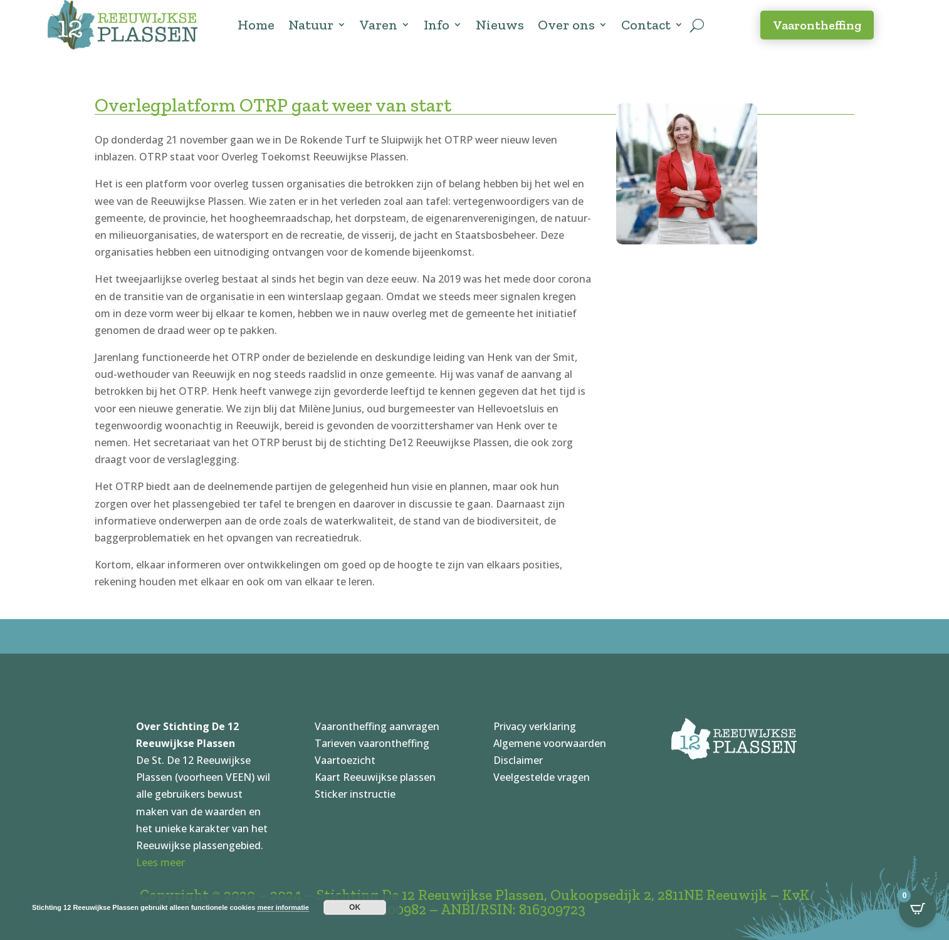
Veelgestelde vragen (541, 777)
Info (436, 24)
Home (256, 24)
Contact (646, 24)
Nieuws (500, 24)
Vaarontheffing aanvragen (377, 726)
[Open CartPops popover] (917, 908)
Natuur (310, 24)
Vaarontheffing (817, 25)
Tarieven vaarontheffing (372, 743)
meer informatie (283, 907)
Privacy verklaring (534, 726)
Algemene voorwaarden (549, 743)
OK (354, 907)
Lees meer (160, 862)
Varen (378, 24)
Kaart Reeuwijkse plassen (375, 777)
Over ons (566, 24)
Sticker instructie (355, 794)
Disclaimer (518, 760)
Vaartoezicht (345, 760)
